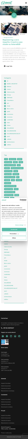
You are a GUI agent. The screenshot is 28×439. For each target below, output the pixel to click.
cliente (20, 162)
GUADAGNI (7, 180)
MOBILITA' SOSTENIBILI (9, 192)
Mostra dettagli (19, 225)
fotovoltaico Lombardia (10, 177)
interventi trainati (8, 189)
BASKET (15, 162)
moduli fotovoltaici (9, 195)
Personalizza (14, 233)
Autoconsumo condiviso (6, 407)
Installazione (7, 183)
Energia (15, 171)
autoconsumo (12, 159)
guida (13, 180)
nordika (16, 195)
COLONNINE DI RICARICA (10, 165)
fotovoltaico (15, 174)
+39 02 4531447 (7, 328)
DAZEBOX (7, 168)
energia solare (8, 174)
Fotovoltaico (10, 37)
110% (6, 159)
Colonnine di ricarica (6, 388)
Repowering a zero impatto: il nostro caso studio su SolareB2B (12, 42)
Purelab (19, 436)
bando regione (8, 162)
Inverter (16, 189)
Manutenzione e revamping (7, 390)
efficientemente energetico (17, 168)
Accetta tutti (14, 229)
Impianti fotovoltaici (5, 383)
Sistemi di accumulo (6, 386)
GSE (18, 177)
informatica (19, 180)
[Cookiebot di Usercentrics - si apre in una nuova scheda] (20, 200)
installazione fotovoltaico (10, 186)
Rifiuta (14, 238)
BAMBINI (19, 159)
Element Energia (8, 171)
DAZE (19, 165)
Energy (5, 37)
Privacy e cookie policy (6, 432)
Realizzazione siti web (11, 436)
